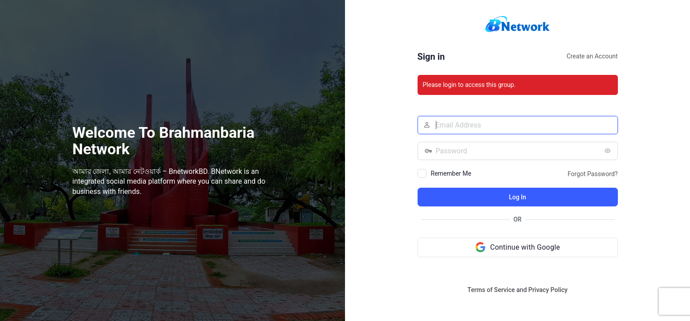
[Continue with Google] (518, 247)
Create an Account (592, 56)
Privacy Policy (548, 289)
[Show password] (609, 151)
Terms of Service (491, 289)
